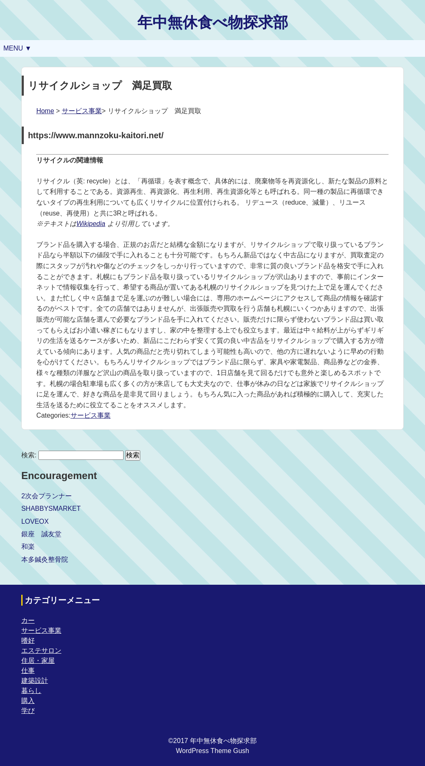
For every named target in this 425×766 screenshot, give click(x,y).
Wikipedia (90, 223)
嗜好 (28, 640)
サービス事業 (82, 110)
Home (45, 110)
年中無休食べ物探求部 (212, 22)
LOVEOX (35, 521)
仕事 (28, 670)
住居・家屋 (38, 660)
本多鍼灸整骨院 (44, 559)
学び (28, 710)
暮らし (31, 690)
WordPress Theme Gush (212, 750)
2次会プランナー (46, 496)
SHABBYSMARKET (51, 508)
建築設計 (34, 680)
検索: (28, 455)
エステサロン (41, 650)
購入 (28, 700)
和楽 (28, 546)
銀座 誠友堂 (41, 534)
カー (28, 620)
